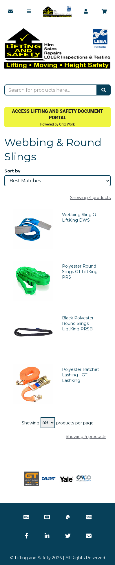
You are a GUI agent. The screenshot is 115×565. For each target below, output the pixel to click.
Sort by (12, 171)
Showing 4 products (90, 197)
